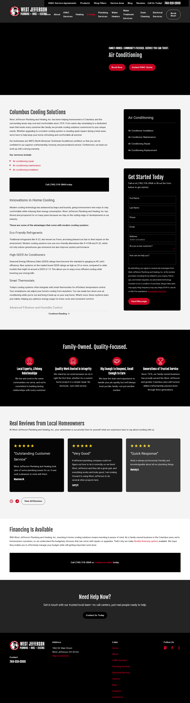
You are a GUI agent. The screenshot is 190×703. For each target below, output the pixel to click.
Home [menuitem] (47, 14)
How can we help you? (139, 255)
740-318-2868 (172, 3)
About (115, 654)
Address (133, 236)
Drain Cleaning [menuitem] (145, 14)
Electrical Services (121, 672)
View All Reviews (33, 501)
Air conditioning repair (23, 161)
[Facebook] (172, 647)
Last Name (134, 208)
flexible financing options (146, 542)
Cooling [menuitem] (91, 14)
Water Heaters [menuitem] (116, 14)
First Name (134, 198)
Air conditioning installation (26, 170)
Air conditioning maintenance (27, 165)
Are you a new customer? (141, 246)
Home (115, 648)
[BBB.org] (179, 647)
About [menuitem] (57, 14)
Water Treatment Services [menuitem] (128, 14)
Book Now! (173, 14)
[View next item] (17, 501)
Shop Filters (100, 3)
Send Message (139, 301)
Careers (116, 678)
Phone (132, 217)
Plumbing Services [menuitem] (103, 14)
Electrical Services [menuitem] (157, 14)
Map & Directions (60, 656)
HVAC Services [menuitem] (68, 14)
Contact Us (117, 697)
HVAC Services (119, 660)
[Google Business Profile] (165, 647)
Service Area (117, 3)
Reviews (140, 3)
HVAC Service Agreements (62, 3)
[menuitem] (152, 131)
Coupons (116, 691)
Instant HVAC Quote (142, 67)
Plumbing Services (121, 666)
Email (132, 227)
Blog (130, 3)
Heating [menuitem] (80, 14)
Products (85, 3)
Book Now (117, 67)
